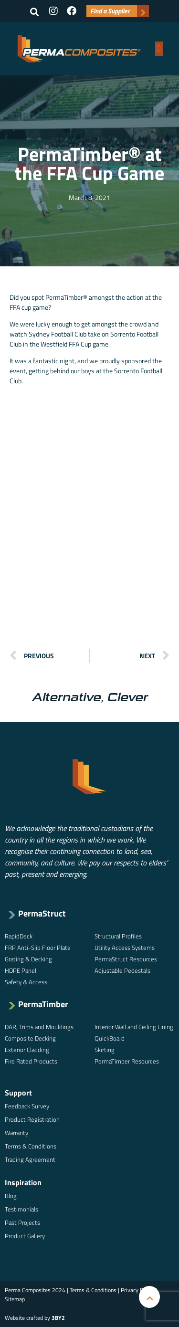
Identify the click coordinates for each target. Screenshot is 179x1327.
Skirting (105, 1049)
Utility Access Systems (125, 947)
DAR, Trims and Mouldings (39, 1027)
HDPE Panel (20, 970)
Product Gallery (25, 1236)
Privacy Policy (137, 1290)
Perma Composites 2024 (35, 1290)
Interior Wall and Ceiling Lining (134, 1027)
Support (18, 1092)
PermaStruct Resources (126, 959)
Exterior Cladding (27, 1049)
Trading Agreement (30, 1159)
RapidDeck (18, 936)
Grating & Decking (28, 959)
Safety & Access (26, 982)
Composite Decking (30, 1038)
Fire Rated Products (31, 1061)
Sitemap (15, 1299)
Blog (11, 1196)
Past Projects (22, 1222)
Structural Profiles (118, 936)
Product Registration (32, 1119)
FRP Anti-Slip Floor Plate (38, 947)
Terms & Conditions (30, 1146)
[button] (34, 12)
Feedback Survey (27, 1106)
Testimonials (21, 1209)
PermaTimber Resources (127, 1061)
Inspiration (23, 1182)
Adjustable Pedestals (122, 970)
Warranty (16, 1132)
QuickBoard (110, 1038)
